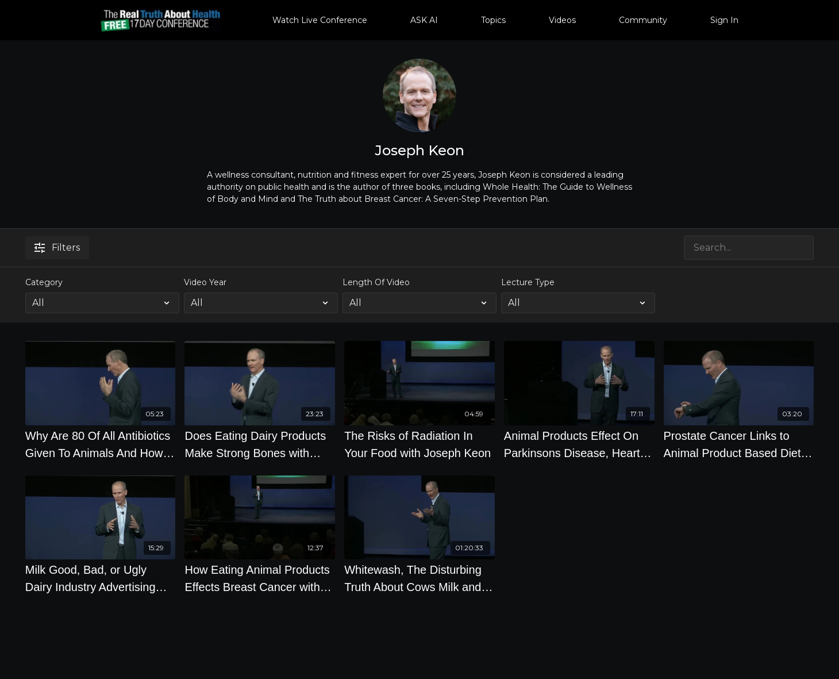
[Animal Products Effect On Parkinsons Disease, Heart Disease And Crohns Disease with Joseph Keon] (579, 444)
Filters (57, 247)
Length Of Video (376, 282)
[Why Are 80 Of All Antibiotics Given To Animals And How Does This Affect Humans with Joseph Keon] (100, 444)
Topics (493, 20)
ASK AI (424, 20)
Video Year (205, 282)
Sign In (724, 20)
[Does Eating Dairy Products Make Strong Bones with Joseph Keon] (259, 444)
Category (44, 282)
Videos (562, 20)
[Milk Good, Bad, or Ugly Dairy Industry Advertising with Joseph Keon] (100, 578)
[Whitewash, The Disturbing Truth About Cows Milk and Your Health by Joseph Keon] (419, 578)
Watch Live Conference (319, 20)
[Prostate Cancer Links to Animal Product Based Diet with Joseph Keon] (739, 444)
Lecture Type (528, 282)
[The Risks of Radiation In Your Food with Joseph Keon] (419, 444)
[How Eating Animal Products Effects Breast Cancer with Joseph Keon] (259, 578)
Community (643, 20)
